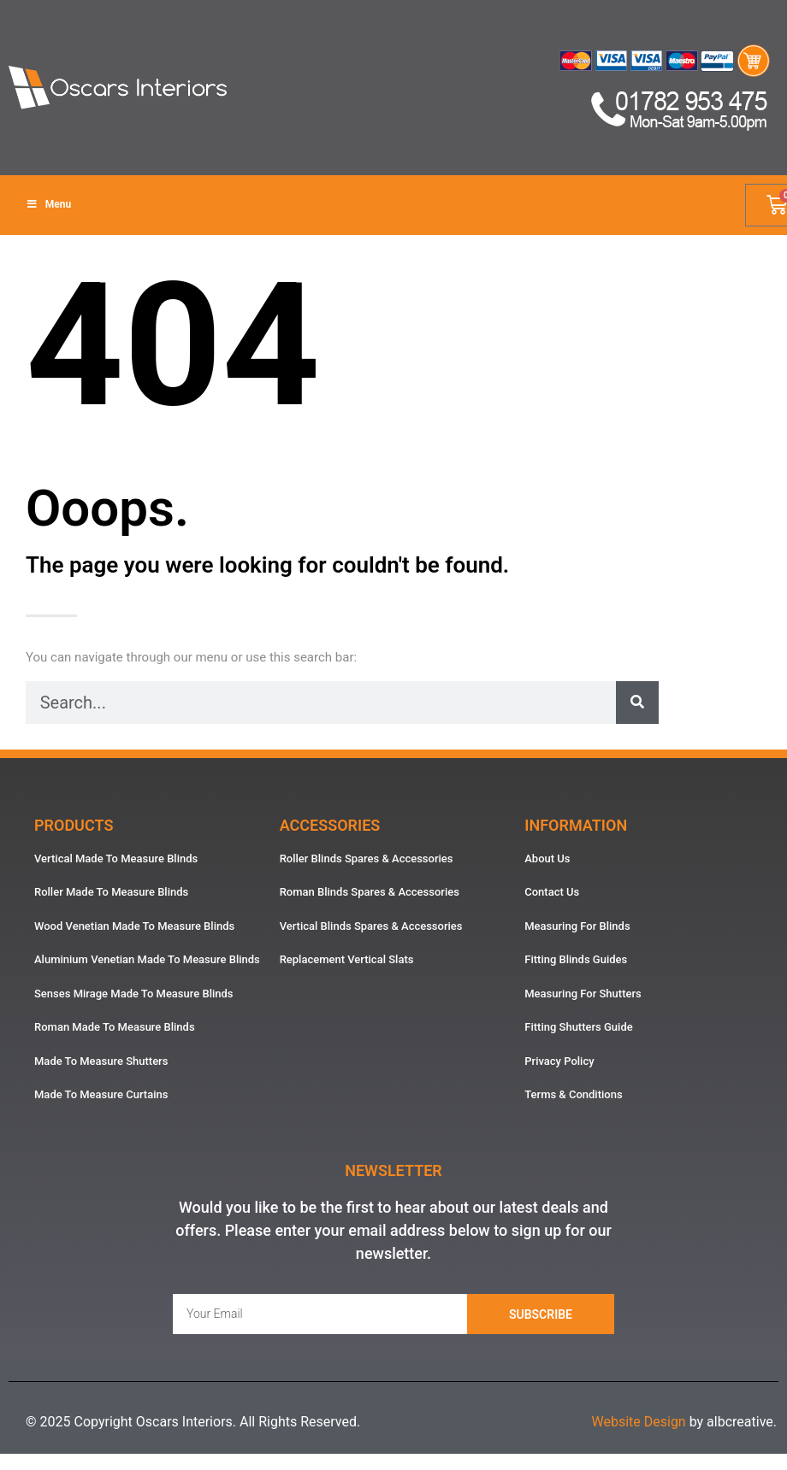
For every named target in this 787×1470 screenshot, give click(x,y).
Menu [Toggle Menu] (48, 204)
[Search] (637, 702)
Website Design (638, 1422)
